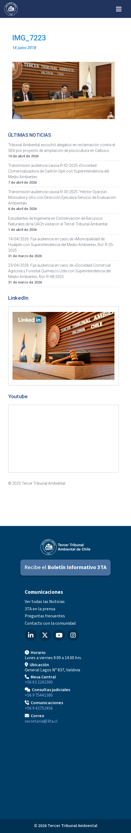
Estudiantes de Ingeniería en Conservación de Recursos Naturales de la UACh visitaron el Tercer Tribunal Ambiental (57, 221)
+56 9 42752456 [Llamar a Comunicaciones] (39, 708)
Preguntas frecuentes (45, 616)
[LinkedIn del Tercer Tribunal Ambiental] (31, 635)
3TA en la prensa (40, 609)
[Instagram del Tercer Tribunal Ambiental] (73, 635)
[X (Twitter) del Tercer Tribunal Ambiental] (45, 635)
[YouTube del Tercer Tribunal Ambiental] (59, 635)
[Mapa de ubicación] (65, 769)
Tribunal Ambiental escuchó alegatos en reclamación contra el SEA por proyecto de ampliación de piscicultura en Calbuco (61, 148)
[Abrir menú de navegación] (118, 8)
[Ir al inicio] (11, 9)
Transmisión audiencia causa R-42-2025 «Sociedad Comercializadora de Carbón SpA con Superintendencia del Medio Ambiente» (58, 171)
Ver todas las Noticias (45, 602)
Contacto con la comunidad (50, 623)
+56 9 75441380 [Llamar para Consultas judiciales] (39, 695)
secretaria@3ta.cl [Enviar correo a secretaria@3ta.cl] (41, 721)
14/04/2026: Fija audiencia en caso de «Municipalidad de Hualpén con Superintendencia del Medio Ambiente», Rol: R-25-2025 (61, 245)
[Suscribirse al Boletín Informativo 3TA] (65, 568)
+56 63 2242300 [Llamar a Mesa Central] (39, 682)
